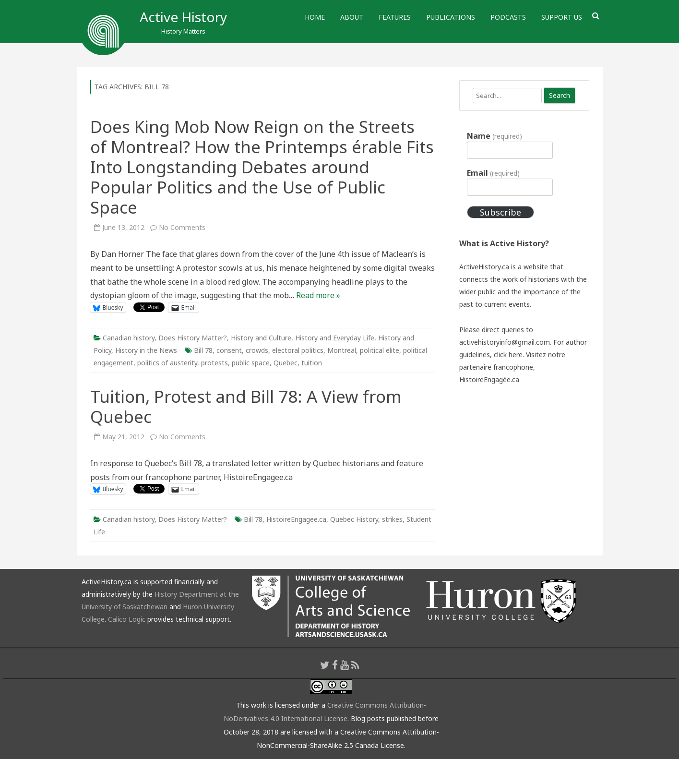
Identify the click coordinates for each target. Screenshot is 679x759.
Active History (183, 16)
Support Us (561, 17)
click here (508, 354)
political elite (379, 350)
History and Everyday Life (334, 337)
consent (229, 350)
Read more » (318, 295)
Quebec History (354, 519)
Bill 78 (203, 350)
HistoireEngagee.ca (296, 519)
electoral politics (297, 350)
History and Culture (261, 337)
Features (395, 17)
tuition (311, 362)
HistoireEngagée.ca (489, 379)
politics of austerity (167, 362)
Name (494, 136)
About (351, 17)
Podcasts (508, 17)
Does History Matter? (192, 337)
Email (493, 173)
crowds (257, 350)
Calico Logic (126, 619)
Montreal (341, 350)
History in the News (146, 350)
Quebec (286, 362)
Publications (450, 17)
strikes (392, 519)
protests (214, 362)
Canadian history (129, 337)
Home (315, 17)
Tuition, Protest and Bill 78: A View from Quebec (246, 406)
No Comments (182, 227)
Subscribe (500, 212)
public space (251, 362)
